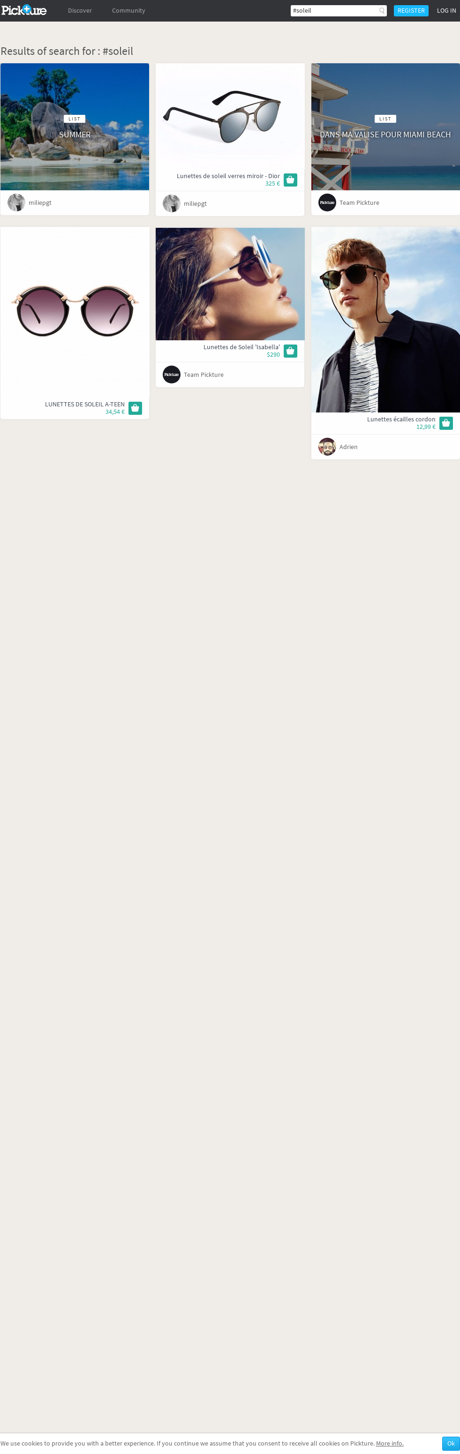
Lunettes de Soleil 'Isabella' (242, 347)
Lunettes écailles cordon (401, 419)
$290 (273, 354)
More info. (390, 1443)
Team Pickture (359, 202)
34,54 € (115, 411)
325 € (272, 183)
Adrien (348, 446)
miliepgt (40, 202)
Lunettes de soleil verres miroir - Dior (228, 176)
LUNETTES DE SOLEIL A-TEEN (85, 404)
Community (128, 10)
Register (411, 10)
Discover (80, 10)
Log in (446, 10)
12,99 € (426, 426)
